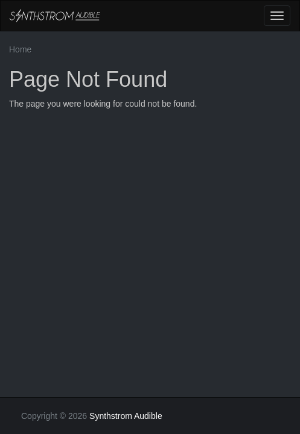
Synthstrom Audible (55, 16)
